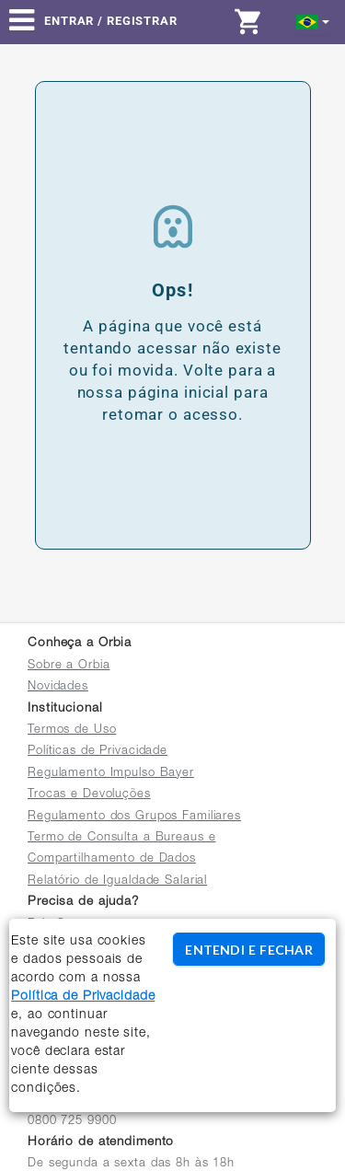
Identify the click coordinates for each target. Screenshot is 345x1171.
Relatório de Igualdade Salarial (117, 881)
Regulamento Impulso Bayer (111, 774)
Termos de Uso (72, 730)
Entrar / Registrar (111, 21)
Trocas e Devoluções (89, 795)
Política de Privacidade (83, 997)
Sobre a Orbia (68, 666)
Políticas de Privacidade (97, 752)
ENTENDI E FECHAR (248, 949)
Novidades (58, 687)
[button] (313, 21)
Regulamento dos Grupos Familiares (134, 817)
